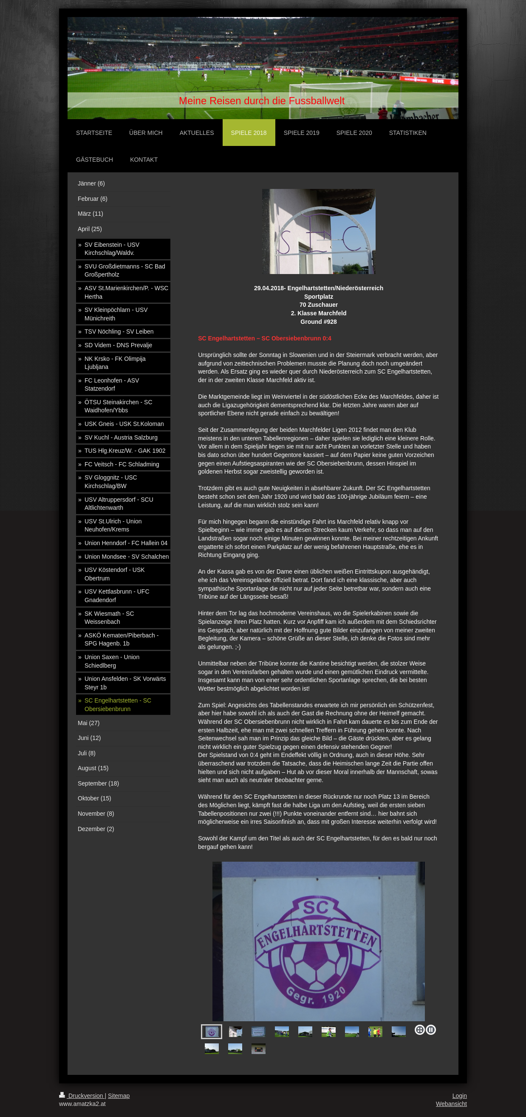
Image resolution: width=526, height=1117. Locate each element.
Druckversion (82, 1095)
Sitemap (119, 1095)
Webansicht (451, 1103)
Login (459, 1095)
